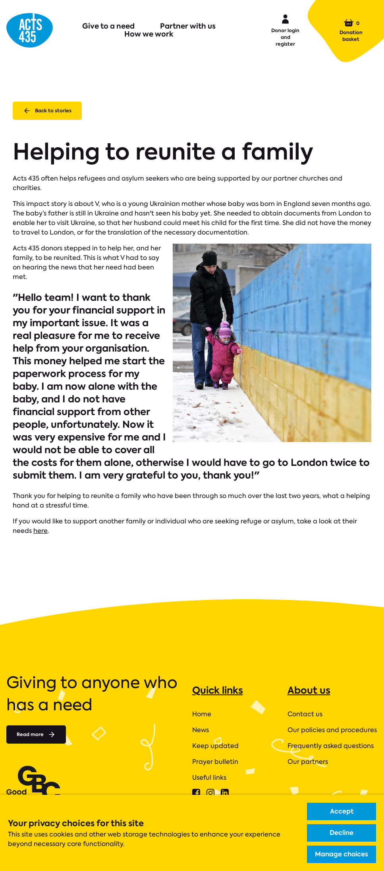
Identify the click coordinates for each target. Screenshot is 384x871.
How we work (149, 34)
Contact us (305, 714)
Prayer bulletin (215, 762)
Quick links (217, 690)
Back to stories (47, 111)
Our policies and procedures (332, 730)
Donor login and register (285, 30)
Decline (341, 832)
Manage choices (341, 854)
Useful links (209, 777)
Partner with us (188, 26)
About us (309, 690)
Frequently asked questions (331, 746)
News (200, 730)
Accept (341, 811)
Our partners (308, 762)
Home (201, 714)
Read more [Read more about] (36, 734)
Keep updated (215, 746)
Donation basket (351, 30)
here (40, 531)
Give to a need (108, 26)
